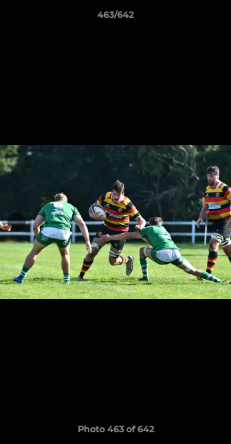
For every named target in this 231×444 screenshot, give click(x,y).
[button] (216, 17)
